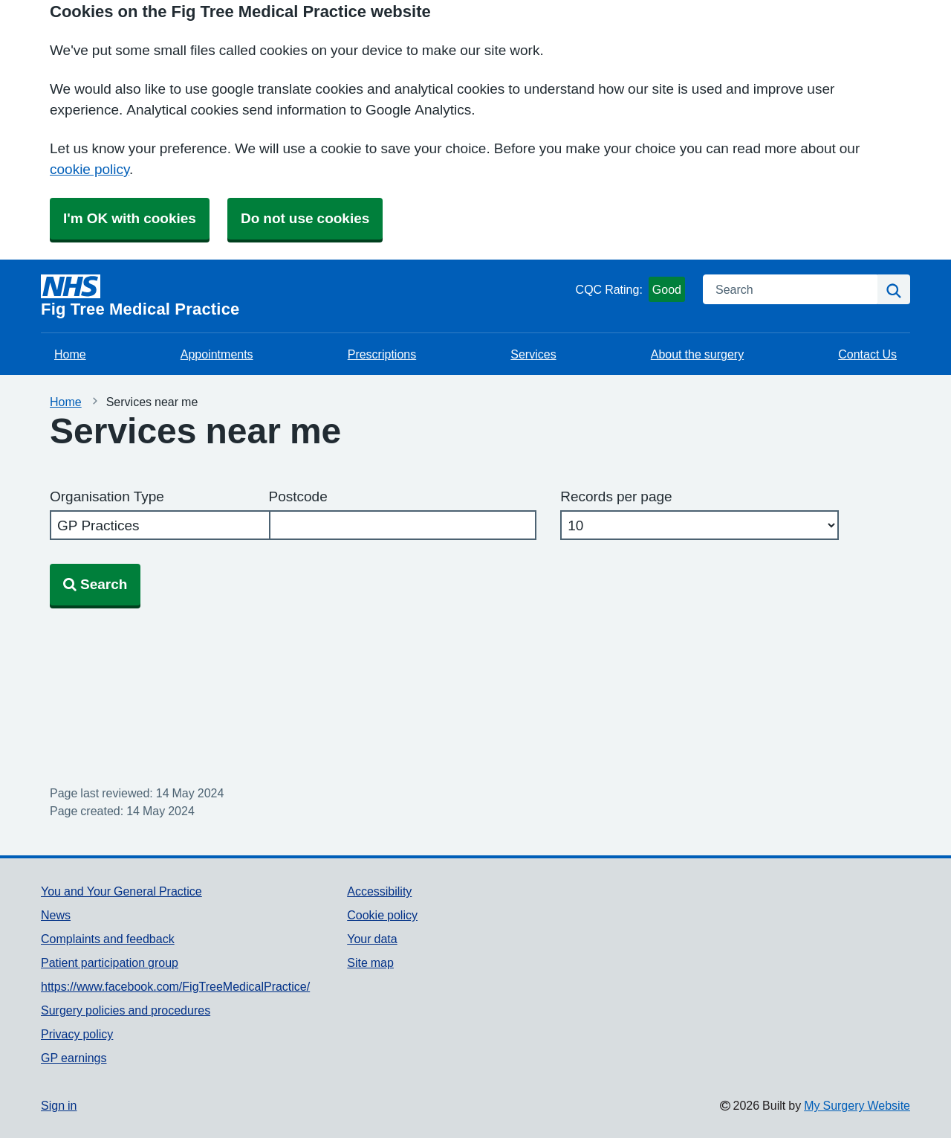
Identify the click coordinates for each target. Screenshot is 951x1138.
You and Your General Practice (121, 891)
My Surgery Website (857, 1105)
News (56, 915)
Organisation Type (107, 496)
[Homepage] (305, 296)
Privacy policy (77, 1034)
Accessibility (379, 891)
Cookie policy (382, 915)
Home (70, 354)
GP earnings (74, 1058)
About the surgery (697, 354)
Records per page (616, 496)
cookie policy (89, 169)
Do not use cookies (305, 218)
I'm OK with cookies (129, 218)
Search (95, 584)
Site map (370, 962)
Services (533, 354)
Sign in (59, 1105)
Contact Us (867, 354)
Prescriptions (382, 354)
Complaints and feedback (108, 939)
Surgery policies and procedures (125, 1010)
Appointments (217, 354)
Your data (372, 939)
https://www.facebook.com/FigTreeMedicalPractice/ (175, 986)
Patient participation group (109, 962)
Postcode (298, 496)
